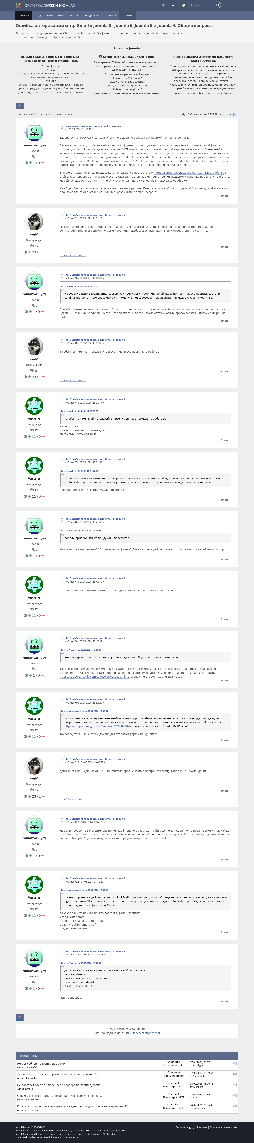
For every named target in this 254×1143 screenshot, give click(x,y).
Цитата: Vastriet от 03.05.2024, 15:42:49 (80, 649)
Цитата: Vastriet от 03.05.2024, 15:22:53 (80, 530)
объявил (50, 70)
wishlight (198, 1065)
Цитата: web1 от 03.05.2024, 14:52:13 (79, 286)
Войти (121, 1033)
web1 (34, 234)
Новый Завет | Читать (73, 254)
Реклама (202, 1127)
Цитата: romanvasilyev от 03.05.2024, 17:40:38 (84, 890)
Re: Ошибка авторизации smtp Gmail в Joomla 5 (95, 215)
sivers (196, 1097)
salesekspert (32, 1099)
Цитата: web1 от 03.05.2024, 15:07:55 (79, 411)
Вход (38, 15)
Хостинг (127, 15)
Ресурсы (91, 15)
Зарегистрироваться (146, 1033)
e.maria (29, 1088)
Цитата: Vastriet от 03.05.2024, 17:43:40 (80, 963)
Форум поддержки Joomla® (46, 5)
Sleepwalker (31, 1077)
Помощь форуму (185, 1127)
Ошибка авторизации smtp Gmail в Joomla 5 (93, 125)
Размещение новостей (223, 1127)
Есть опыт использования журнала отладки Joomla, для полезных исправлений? (72, 1106)
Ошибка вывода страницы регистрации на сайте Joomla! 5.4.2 (60, 1096)
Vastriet (34, 419)
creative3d (31, 1067)
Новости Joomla (127, 48)
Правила (110, 15)
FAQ (74, 15)
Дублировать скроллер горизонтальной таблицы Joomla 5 (57, 1074)
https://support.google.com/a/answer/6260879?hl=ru (189, 172)
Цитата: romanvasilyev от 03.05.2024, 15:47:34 (84, 711)
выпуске (51, 81)
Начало (23, 15)
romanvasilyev (34, 145)
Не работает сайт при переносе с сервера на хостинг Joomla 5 (60, 1085)
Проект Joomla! (51, 66)
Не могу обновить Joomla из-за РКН (41, 1063)
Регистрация (55, 15)
